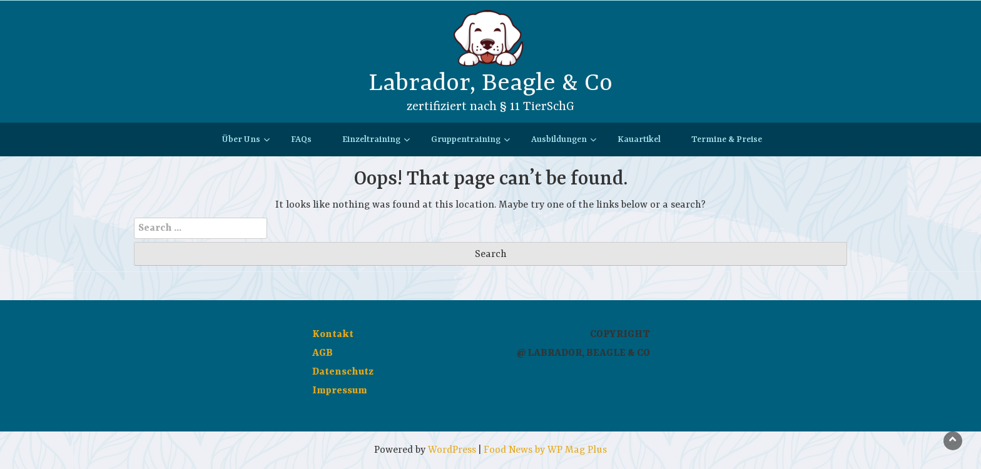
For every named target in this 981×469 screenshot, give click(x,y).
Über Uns (241, 139)
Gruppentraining (466, 139)
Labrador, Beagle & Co (490, 83)
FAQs (301, 139)
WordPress (452, 450)
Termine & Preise (726, 139)
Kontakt (332, 334)
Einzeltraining (371, 139)
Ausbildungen (559, 139)
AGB (322, 353)
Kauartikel (639, 139)
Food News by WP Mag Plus (545, 450)
